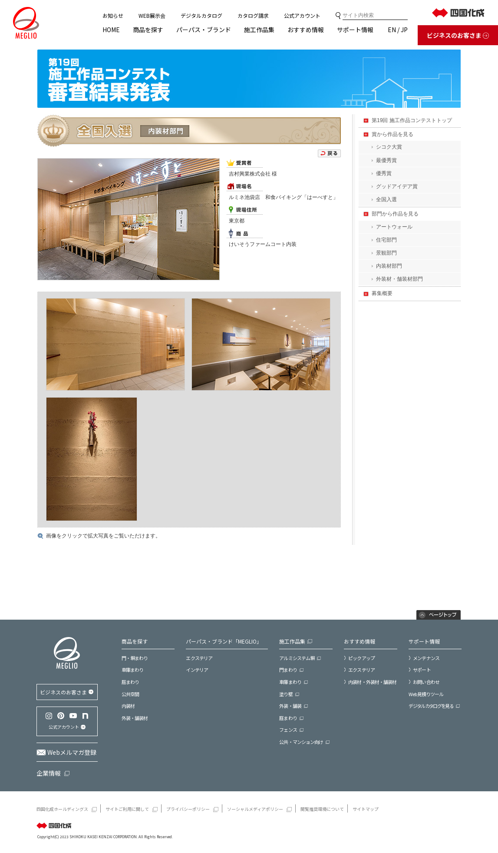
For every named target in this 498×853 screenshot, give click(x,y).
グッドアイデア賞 (397, 186)
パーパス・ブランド (203, 29)
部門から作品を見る (395, 214)
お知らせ (112, 15)
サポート (421, 669)
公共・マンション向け (301, 742)
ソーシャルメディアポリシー (255, 809)
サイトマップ (366, 809)
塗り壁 (285, 694)
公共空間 (130, 694)
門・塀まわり (135, 658)
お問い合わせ (426, 681)
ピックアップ (361, 657)
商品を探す (148, 29)
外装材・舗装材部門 (399, 279)
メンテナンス (426, 657)
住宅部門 (386, 240)
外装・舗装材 (135, 718)
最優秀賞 (386, 160)
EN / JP (398, 29)
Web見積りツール (426, 694)
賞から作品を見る (392, 134)
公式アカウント (302, 15)
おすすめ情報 (305, 29)
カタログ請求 (253, 15)
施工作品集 (259, 29)
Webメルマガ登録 (71, 752)
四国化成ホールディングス (62, 809)
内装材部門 (389, 266)
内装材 (128, 706)
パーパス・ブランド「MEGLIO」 (224, 641)
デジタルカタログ (201, 15)
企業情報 (48, 773)
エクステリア (199, 658)
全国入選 (386, 199)
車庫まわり (133, 669)
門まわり (288, 669)
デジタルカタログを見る (431, 706)
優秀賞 (384, 173)
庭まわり (130, 682)
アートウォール (394, 227)
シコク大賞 (389, 147)
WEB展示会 (152, 15)
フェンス (288, 729)
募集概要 (382, 293)
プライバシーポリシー (188, 809)
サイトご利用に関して (127, 809)
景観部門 (386, 253)
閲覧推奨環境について (322, 809)
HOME (111, 29)
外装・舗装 (290, 706)
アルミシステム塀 (296, 658)
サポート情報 (355, 29)
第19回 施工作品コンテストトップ (412, 120)
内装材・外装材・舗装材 (372, 681)
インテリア (197, 669)
